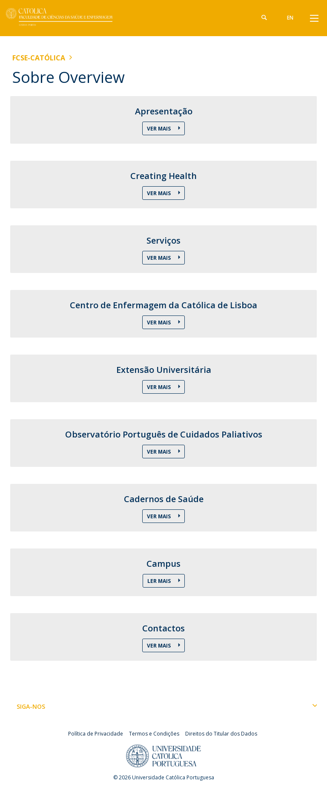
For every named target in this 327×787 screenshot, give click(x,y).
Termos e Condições (154, 733)
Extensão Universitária (163, 370)
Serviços (163, 240)
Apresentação (163, 111)
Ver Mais (159, 128)
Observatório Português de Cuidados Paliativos (163, 434)
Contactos (163, 628)
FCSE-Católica (38, 58)
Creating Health (163, 176)
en (290, 17)
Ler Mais (159, 581)
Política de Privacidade (95, 733)
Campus (163, 563)
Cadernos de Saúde (164, 499)
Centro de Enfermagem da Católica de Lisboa (163, 305)
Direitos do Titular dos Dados (221, 733)
